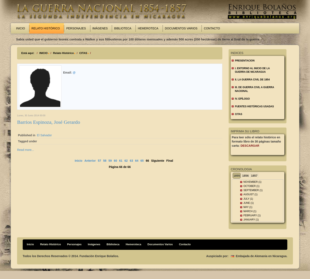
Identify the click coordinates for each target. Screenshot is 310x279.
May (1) (247, 207)
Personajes (76, 28)
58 (105, 160)
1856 (245, 175)
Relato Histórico (45, 28)
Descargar (249, 145)
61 (120, 160)
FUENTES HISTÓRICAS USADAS (254, 106)
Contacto (212, 28)
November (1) (252, 181)
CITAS (83, 53)
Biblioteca (122, 28)
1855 (236, 175)
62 (126, 160)
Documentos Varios (181, 28)
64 (136, 160)
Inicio (20, 28)
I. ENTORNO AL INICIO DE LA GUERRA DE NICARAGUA (252, 70)
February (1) (252, 215)
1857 (254, 175)
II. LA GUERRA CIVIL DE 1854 (252, 79)
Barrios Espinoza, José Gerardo (48, 122)
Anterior (90, 160)
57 (99, 160)
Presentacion (244, 60)
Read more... (25, 149)
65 (142, 160)
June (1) (248, 202)
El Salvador (44, 135)
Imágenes (100, 28)
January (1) (251, 219)
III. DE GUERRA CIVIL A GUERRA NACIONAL (254, 89)
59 (110, 160)
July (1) (248, 198)
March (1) (249, 211)
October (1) (251, 186)
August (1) (250, 194)
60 (115, 160)
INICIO (43, 53)
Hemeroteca (148, 28)
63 (131, 160)
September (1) (253, 190)
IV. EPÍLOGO (242, 98)
